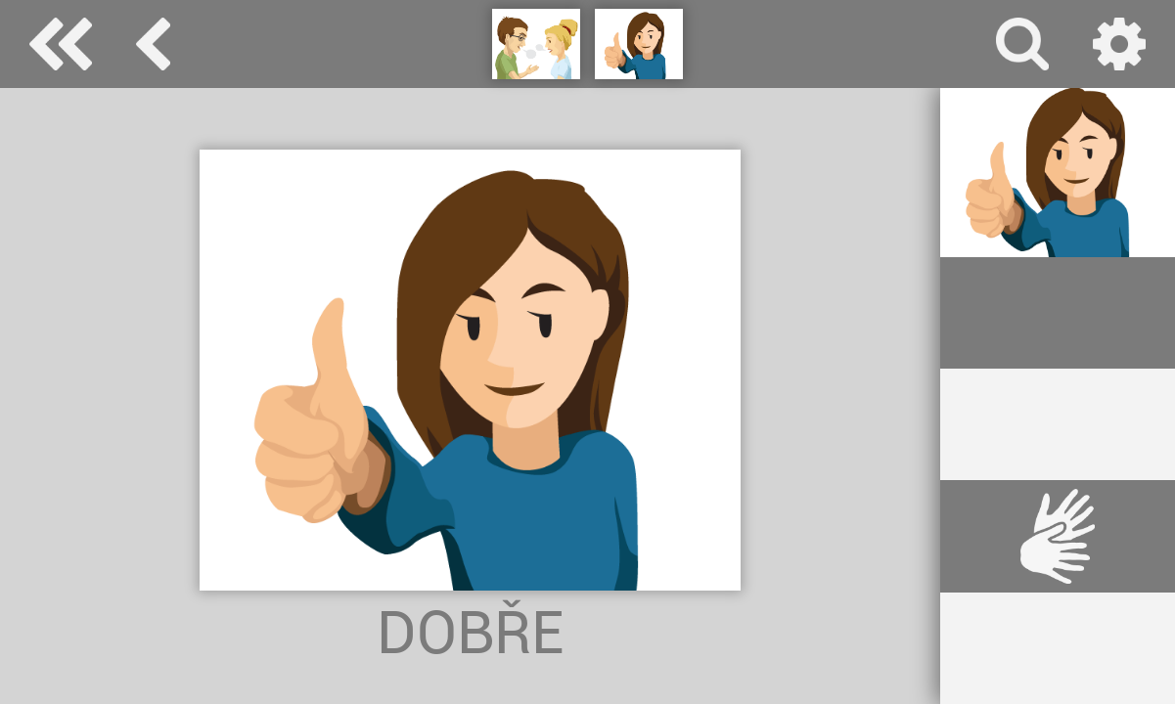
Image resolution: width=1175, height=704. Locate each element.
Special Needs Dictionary (60, 44)
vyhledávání (1022, 44)
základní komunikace (153, 44)
